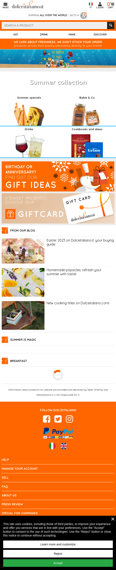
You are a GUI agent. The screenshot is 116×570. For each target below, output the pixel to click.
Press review (12, 504)
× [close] (113, 519)
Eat (16, 34)
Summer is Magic (23, 340)
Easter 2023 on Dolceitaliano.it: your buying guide (80, 242)
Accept (58, 563)
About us (9, 495)
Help (5, 460)
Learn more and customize (58, 544)
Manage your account (20, 469)
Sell (5, 477)
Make (72, 34)
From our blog (22, 230)
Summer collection (58, 82)
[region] (58, 543)
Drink (44, 34)
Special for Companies (20, 513)
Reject (58, 553)
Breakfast (18, 361)
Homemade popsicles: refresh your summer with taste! (74, 272)
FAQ (5, 486)
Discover (100, 34)
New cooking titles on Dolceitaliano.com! (78, 303)
